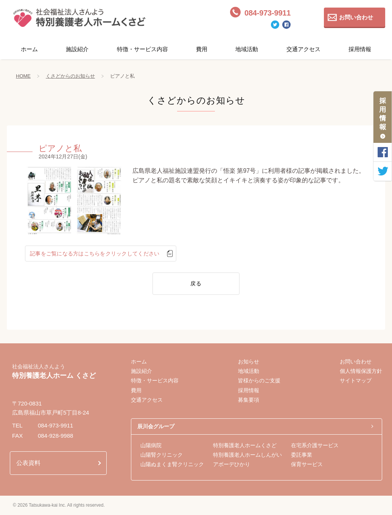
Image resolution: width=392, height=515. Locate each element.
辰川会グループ (155, 426)
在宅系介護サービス (315, 445)
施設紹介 (77, 49)
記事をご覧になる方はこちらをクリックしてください (93, 253)
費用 (201, 49)
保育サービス (307, 464)
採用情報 (359, 49)
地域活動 (246, 49)
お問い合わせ (356, 17)
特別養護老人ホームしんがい (247, 455)
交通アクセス (303, 49)
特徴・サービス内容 (142, 49)
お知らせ (248, 361)
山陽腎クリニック (161, 455)
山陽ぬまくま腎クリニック (172, 464)
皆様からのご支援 (259, 380)
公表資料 (28, 463)
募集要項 (248, 400)
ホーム (29, 49)
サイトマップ (356, 380)
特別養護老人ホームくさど (245, 445)
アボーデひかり (231, 464)
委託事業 (301, 455)
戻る (196, 283)
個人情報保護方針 (361, 371)
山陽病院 (151, 445)
